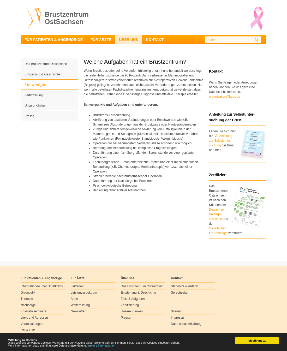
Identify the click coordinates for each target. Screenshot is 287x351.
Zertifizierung (34, 95)
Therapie (27, 299)
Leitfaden (77, 286)
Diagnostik (28, 292)
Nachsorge (28, 305)
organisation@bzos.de (224, 96)
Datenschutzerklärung (186, 324)
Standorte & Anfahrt (184, 286)
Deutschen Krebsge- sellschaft (216, 214)
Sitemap (176, 311)
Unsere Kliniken (35, 106)
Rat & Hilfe (28, 330)
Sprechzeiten (180, 292)
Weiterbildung (80, 305)
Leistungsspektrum (84, 292)
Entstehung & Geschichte (42, 74)
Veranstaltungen (32, 324)
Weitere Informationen (101, 346)
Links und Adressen (34, 317)
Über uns (128, 40)
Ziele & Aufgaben (36, 85)
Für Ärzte (101, 40)
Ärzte (74, 299)
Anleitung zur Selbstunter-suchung (220, 140)
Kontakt (154, 40)
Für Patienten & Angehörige (54, 40)
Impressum (178, 317)
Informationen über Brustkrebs (42, 286)
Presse (29, 116)
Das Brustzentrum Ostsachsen (46, 64)
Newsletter (78, 311)
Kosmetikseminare (33, 311)
